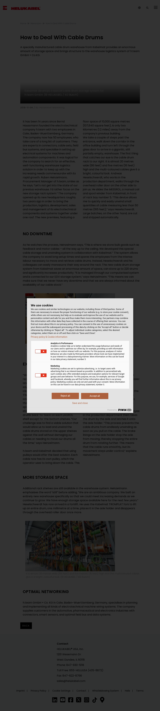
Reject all (65, 395)
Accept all (95, 396)
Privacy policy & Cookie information (49, 337)
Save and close (80, 403)
